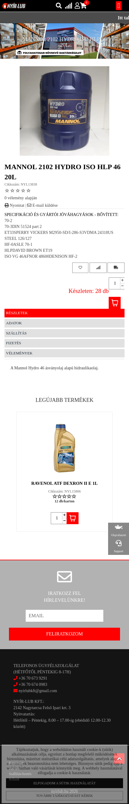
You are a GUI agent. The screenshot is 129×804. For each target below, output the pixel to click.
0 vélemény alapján (20, 198)
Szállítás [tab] (16, 333)
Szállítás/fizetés (20, 774)
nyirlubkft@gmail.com (35, 691)
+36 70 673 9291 (33, 678)
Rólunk (14, 779)
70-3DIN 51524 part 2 (23, 226)
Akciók (14, 768)
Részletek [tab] (17, 313)
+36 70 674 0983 (33, 684)
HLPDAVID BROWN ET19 (28, 250)
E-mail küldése (42, 205)
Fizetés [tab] (13, 343)
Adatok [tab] (14, 323)
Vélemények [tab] (19, 353)
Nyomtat (14, 205)
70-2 (8, 220)
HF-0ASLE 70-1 (18, 244)
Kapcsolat (16, 763)
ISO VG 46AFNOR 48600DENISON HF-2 (40, 256)
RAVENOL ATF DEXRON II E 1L (64, 483)
